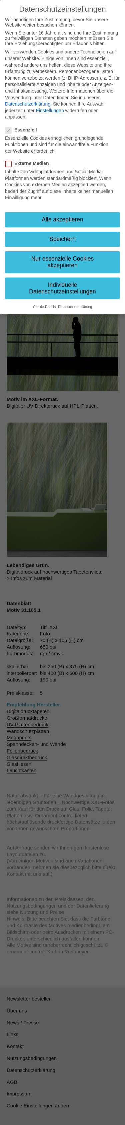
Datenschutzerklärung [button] (75, 307)
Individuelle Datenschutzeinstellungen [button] (62, 288)
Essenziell (23, 129)
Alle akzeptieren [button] (62, 219)
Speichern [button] (62, 239)
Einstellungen (50, 110)
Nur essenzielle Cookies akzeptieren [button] (62, 262)
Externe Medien (29, 163)
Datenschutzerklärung (27, 104)
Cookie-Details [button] (44, 307)
